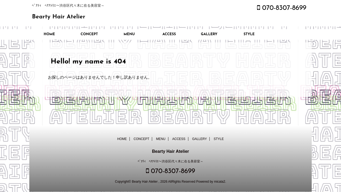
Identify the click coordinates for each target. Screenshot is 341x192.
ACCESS (169, 34)
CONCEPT (89, 34)
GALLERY (209, 34)
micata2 (219, 181)
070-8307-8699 (281, 8)
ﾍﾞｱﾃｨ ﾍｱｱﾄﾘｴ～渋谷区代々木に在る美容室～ (170, 161)
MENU (129, 34)
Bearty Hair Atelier (58, 17)
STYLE (249, 34)
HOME (49, 34)
